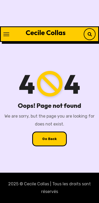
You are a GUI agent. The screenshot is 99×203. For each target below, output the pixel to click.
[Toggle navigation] (6, 34)
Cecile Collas (45, 32)
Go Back (49, 139)
